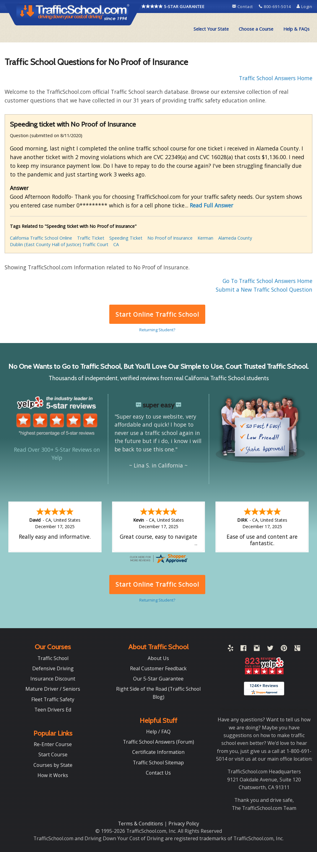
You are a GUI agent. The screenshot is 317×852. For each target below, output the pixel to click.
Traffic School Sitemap (158, 762)
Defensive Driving (53, 668)
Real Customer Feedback (158, 668)
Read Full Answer (211, 205)
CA (116, 244)
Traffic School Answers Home (275, 78)
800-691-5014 (275, 6)
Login (304, 6)
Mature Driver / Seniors (52, 688)
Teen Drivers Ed (52, 709)
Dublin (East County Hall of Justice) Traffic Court (59, 244)
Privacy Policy (183, 823)
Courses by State (52, 765)
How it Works (52, 775)
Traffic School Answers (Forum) (158, 741)
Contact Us (158, 772)
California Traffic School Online (41, 238)
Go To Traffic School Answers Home (267, 281)
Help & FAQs (296, 29)
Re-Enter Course (53, 744)
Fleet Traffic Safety (52, 699)
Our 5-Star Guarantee (158, 678)
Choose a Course (256, 29)
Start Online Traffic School (157, 314)
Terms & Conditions (141, 823)
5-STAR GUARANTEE (173, 6)
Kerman (205, 238)
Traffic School (52, 658)
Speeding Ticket (125, 238)
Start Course (52, 754)
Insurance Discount (52, 678)
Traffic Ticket (90, 238)
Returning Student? (157, 330)
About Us (158, 658)
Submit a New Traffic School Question (264, 289)
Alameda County (235, 238)
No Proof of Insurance (170, 238)
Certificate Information (158, 752)
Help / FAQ (158, 731)
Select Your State (211, 29)
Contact (243, 6)
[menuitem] (211, 29)
